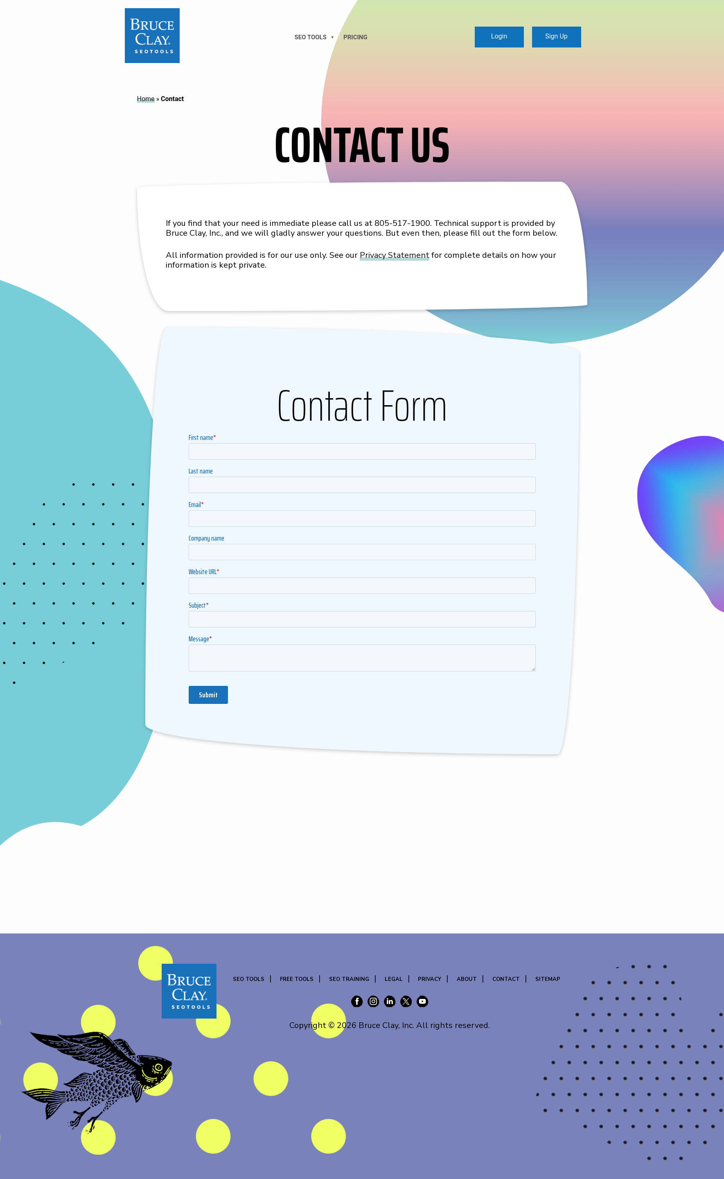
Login (499, 36)
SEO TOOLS (315, 37)
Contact (506, 979)
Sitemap (547, 979)
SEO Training (349, 979)
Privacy (429, 979)
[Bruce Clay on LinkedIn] (389, 1002)
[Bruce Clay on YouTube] (422, 1002)
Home (146, 99)
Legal (394, 979)
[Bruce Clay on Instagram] (373, 1002)
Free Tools (297, 979)
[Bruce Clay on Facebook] (357, 1002)
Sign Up (556, 36)
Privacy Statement (394, 255)
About (467, 979)
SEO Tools (248, 979)
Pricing (355, 37)
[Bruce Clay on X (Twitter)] (406, 1002)
